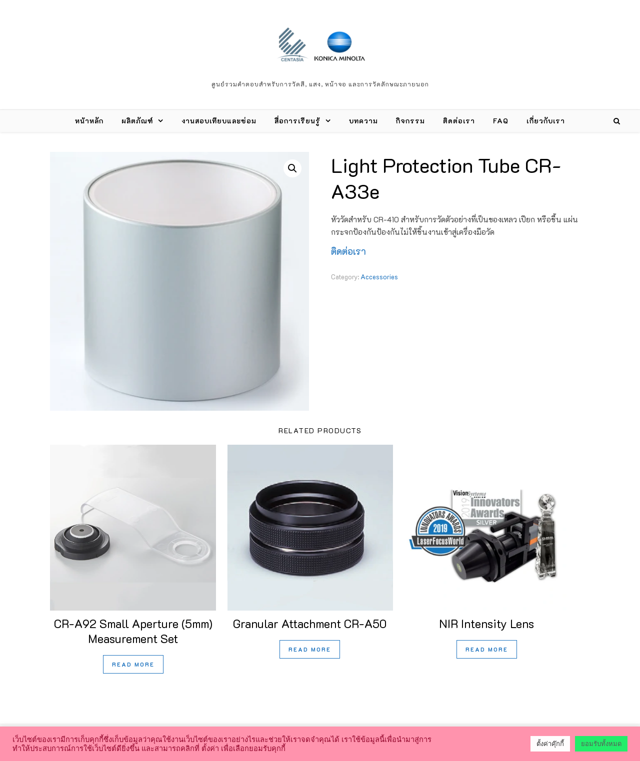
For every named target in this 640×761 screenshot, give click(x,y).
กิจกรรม (410, 120)
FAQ (500, 120)
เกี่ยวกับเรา (545, 120)
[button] (293, 168)
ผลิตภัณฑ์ (137, 120)
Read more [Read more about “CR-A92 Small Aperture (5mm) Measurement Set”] (133, 664)
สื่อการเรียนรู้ (297, 120)
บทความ (363, 120)
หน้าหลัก (89, 120)
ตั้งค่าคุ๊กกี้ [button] (550, 744)
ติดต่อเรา (459, 120)
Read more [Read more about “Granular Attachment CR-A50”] (309, 649)
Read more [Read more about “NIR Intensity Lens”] (487, 649)
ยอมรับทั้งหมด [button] (601, 744)
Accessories (379, 276)
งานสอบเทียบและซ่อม (219, 120)
